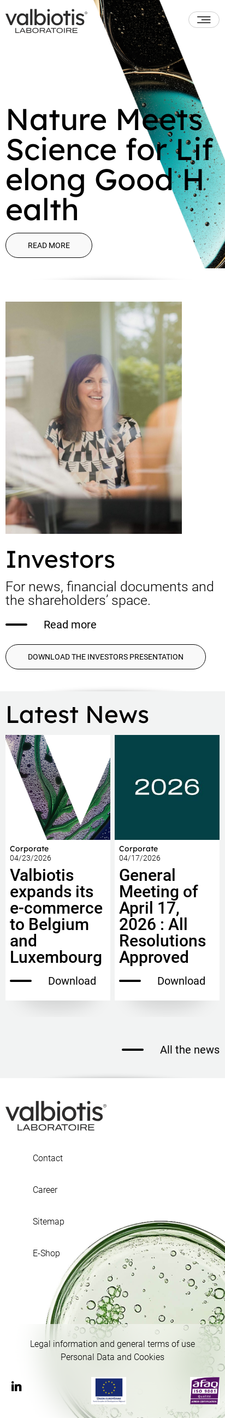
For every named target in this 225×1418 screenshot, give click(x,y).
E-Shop (46, 1253)
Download (53, 980)
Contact (48, 1158)
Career (45, 1190)
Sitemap (48, 1222)
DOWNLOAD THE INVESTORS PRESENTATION (105, 656)
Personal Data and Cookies (112, 1357)
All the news (171, 1049)
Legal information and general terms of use (112, 1344)
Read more (49, 245)
